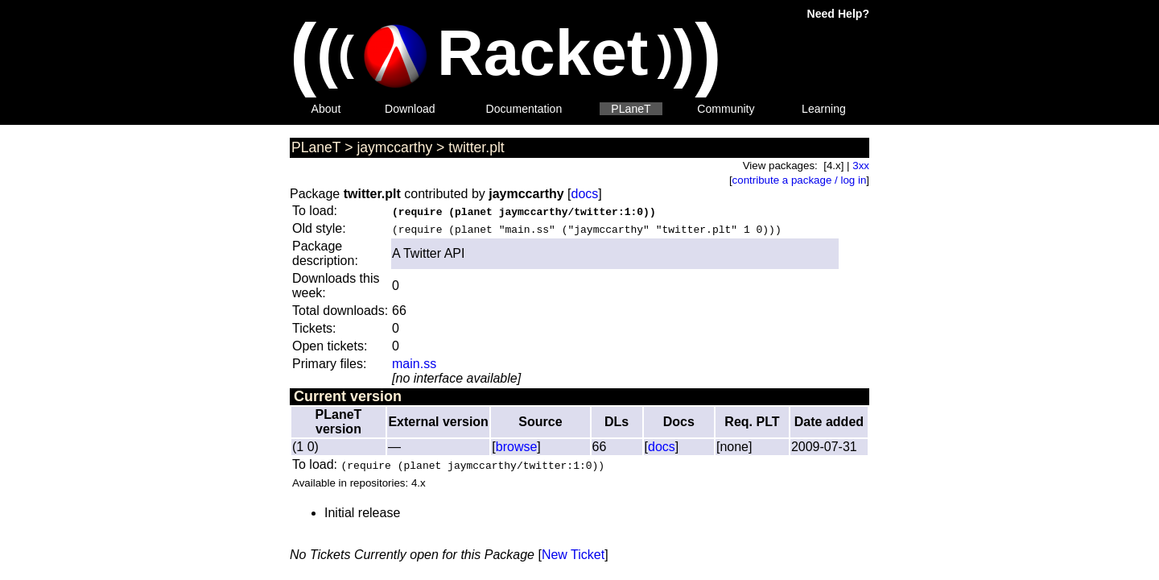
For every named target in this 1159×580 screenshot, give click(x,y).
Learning (824, 108)
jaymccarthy (394, 147)
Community (725, 108)
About (326, 108)
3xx (860, 166)
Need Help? (838, 13)
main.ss (414, 364)
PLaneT (630, 108)
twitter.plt (476, 147)
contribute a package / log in (799, 180)
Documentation (524, 108)
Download (410, 108)
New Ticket (573, 554)
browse (517, 447)
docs (585, 194)
